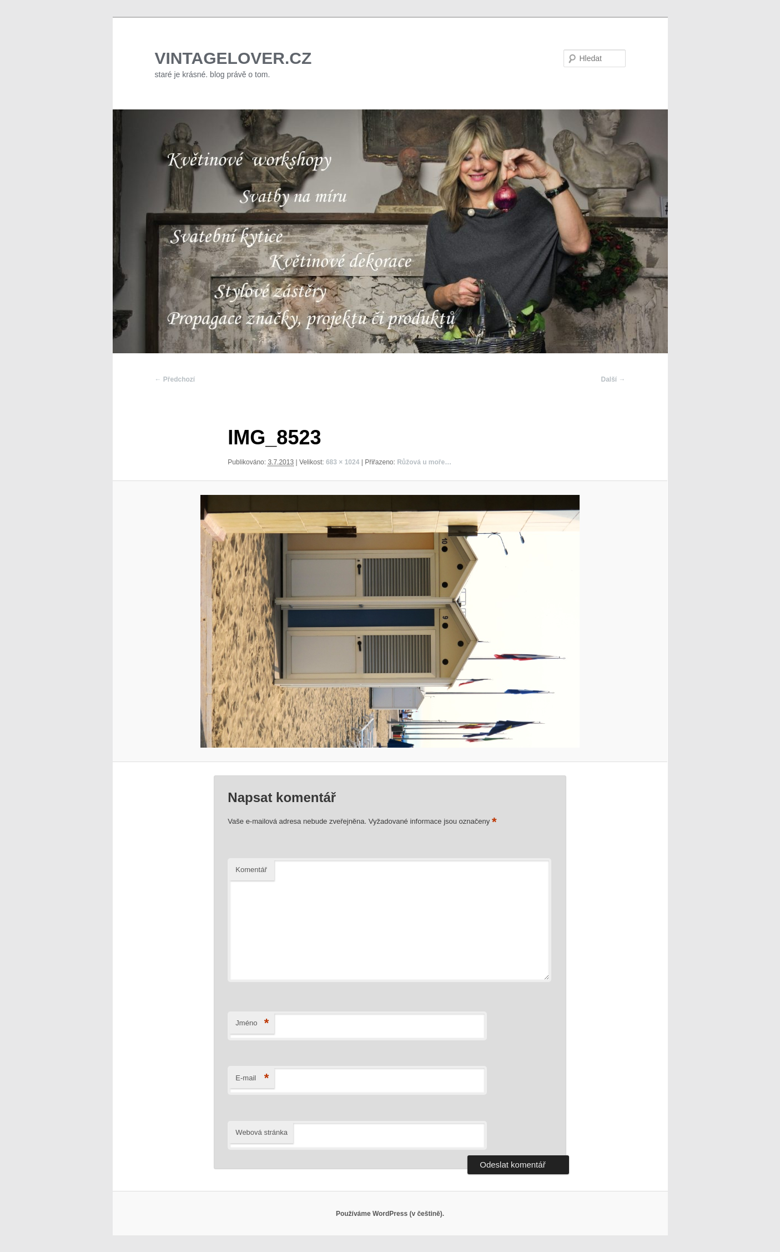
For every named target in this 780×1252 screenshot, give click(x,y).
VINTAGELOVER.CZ (233, 58)
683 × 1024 (342, 462)
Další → (613, 379)
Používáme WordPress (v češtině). (390, 1214)
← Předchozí (175, 379)
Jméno (252, 1023)
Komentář (250, 869)
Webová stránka (261, 1132)
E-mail (252, 1078)
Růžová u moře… (424, 462)
